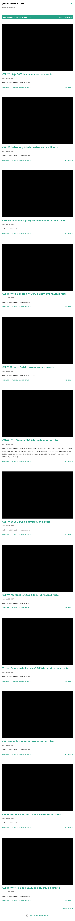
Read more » (68, 87)
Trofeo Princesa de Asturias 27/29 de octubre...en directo (35, 668)
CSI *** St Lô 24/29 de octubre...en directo (26, 521)
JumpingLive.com (13, 3)
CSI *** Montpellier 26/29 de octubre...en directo (30, 594)
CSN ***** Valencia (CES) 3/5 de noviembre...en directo (34, 220)
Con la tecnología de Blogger (37, 915)
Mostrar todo (65, 17)
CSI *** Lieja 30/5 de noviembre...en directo (27, 74)
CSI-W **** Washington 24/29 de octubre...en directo (32, 814)
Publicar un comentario (21, 87)
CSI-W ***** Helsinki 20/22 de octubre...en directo (31, 887)
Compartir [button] (6, 87)
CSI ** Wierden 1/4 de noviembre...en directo (28, 367)
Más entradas (67, 908)
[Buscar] (67, 3)
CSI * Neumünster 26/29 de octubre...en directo (29, 741)
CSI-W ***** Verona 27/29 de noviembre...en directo (32, 440)
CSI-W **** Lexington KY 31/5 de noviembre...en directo (34, 293)
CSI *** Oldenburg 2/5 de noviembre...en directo (30, 147)
